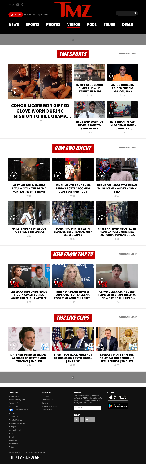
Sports (32, 25)
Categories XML (15, 430)
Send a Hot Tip (47, 400)
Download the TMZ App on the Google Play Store (118, 406)
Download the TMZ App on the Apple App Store (118, 398)
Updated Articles (15, 420)
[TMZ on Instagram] (22, 4)
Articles (12, 413)
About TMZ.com (15, 396)
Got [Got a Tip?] (16, 14)
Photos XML (14, 444)
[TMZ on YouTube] (87, 419)
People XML (13, 440)
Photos (53, 25)
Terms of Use (14, 403)
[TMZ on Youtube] (17, 4)
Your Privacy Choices (19, 410)
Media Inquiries (47, 410)
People (12, 437)
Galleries (12, 434)
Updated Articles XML (17, 423)
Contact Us (46, 396)
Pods (92, 25)
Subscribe (98, 408)
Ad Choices (13, 406)
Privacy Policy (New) (17, 400)
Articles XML (14, 417)
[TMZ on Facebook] (10, 4)
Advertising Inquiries (49, 406)
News (14, 25)
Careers (45, 403)
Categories (13, 427)
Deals (127, 25)
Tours (109, 25)
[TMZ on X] (13, 4)
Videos (73, 25)
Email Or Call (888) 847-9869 (36, 15)
